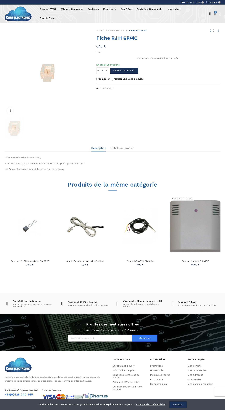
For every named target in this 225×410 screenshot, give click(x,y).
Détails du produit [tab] (122, 148)
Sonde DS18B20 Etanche (140, 261)
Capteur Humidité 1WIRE (195, 261)
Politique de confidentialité (151, 404)
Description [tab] (98, 148)
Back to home (214, 30)
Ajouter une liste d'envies (129, 79)
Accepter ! (178, 404)
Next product (218, 30)
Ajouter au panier (124, 70)
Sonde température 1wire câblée (85, 261)
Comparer (104, 79)
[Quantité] (102, 70)
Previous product (210, 30)
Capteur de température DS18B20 (30, 261)
